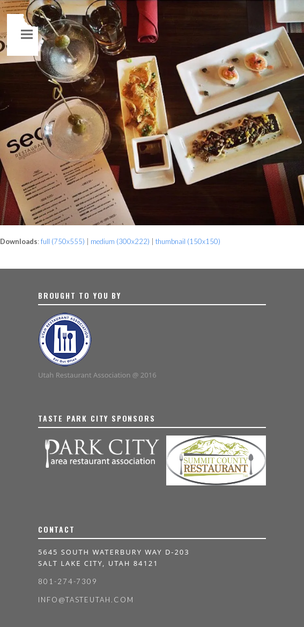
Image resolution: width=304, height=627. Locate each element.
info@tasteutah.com (86, 599)
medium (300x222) (120, 241)
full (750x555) (63, 241)
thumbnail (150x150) (187, 241)
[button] (27, 34)
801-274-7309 (68, 581)
